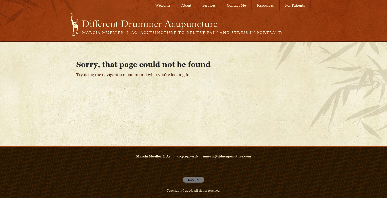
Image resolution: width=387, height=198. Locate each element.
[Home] (150, 23)
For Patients (295, 5)
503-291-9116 (187, 156)
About (186, 5)
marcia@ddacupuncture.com (227, 156)
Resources (265, 5)
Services (209, 5)
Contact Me (236, 5)
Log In (193, 179)
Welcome (162, 5)
